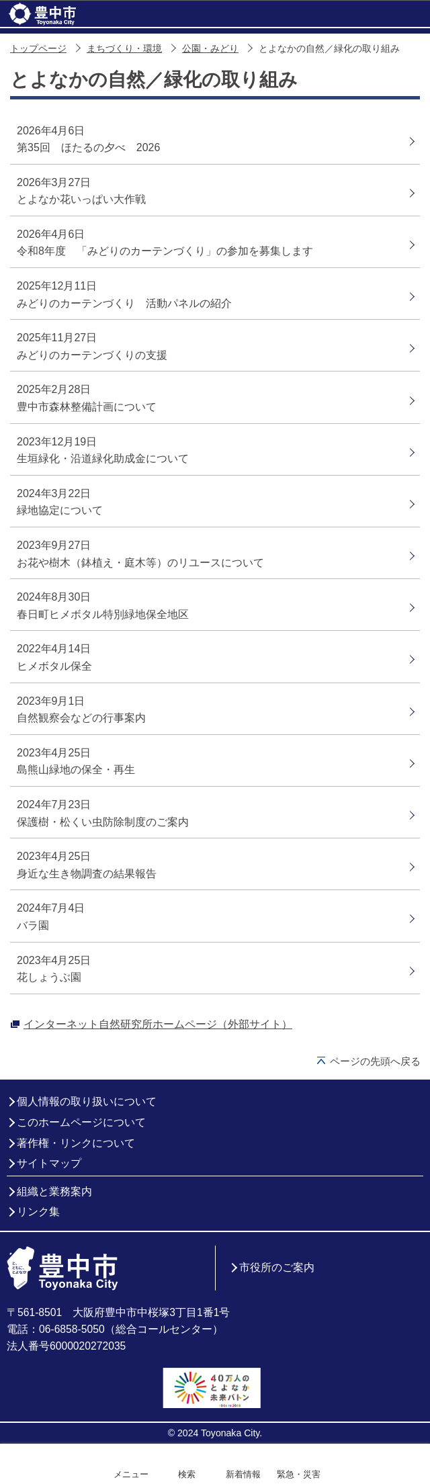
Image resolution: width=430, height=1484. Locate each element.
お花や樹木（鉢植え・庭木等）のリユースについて (140, 562)
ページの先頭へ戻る (375, 1061)
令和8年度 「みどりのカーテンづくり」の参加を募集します (165, 251)
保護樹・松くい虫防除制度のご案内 (103, 822)
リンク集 (38, 1211)
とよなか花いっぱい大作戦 (81, 199)
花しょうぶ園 (49, 977)
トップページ (38, 49)
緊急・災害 (298, 1474)
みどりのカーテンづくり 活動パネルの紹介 (124, 303)
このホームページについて (81, 1122)
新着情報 (243, 1474)
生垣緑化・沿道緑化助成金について (103, 458)
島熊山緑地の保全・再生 (76, 769)
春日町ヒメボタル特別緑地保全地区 (103, 614)
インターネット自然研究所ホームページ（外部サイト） (158, 1024)
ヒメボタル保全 (54, 666)
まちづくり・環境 (124, 49)
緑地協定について (60, 510)
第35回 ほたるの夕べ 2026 (88, 147)
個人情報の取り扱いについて (87, 1101)
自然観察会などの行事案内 (81, 718)
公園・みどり (210, 49)
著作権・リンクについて (76, 1143)
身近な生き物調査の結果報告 (87, 873)
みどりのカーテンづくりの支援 (92, 355)
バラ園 (33, 925)
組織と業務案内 (54, 1191)
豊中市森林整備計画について (87, 406)
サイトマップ (49, 1163)
